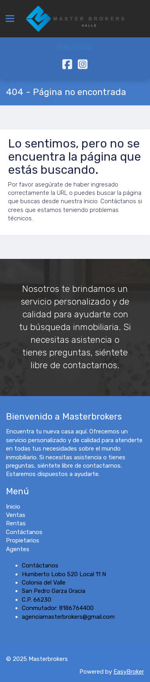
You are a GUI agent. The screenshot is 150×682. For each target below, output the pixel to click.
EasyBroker (128, 671)
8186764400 (75, 47)
